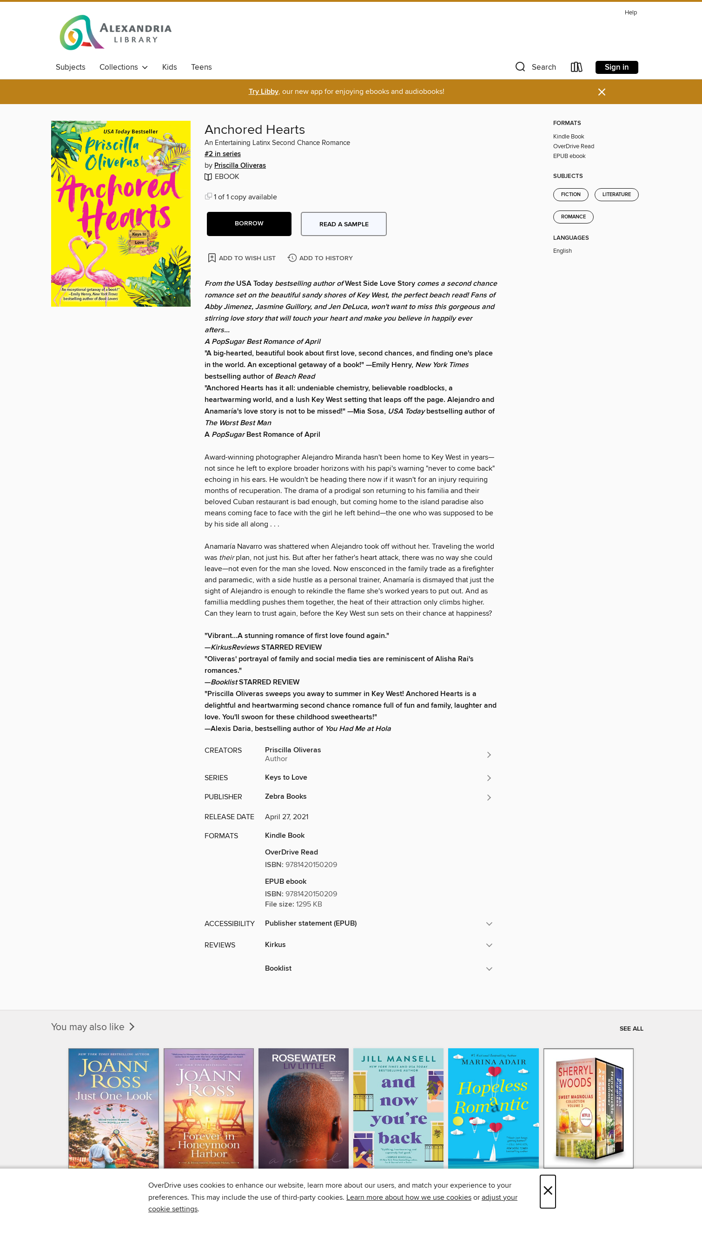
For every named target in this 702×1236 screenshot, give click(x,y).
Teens (201, 67)
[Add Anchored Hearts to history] (321, 258)
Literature (617, 194)
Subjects (71, 67)
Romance (573, 217)
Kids (169, 67)
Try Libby (263, 92)
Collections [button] (123, 67)
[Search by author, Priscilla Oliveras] (378, 754)
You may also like (94, 1027)
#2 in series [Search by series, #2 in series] (223, 154)
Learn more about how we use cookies (408, 1197)
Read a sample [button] (344, 224)
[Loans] (577, 69)
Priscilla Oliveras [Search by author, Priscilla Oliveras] (240, 166)
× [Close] (548, 1191)
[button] (534, 69)
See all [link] (631, 1029)
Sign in (617, 67)
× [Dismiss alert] (602, 92)
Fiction (571, 194)
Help (631, 12)
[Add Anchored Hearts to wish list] (242, 258)
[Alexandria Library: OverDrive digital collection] (116, 32)
